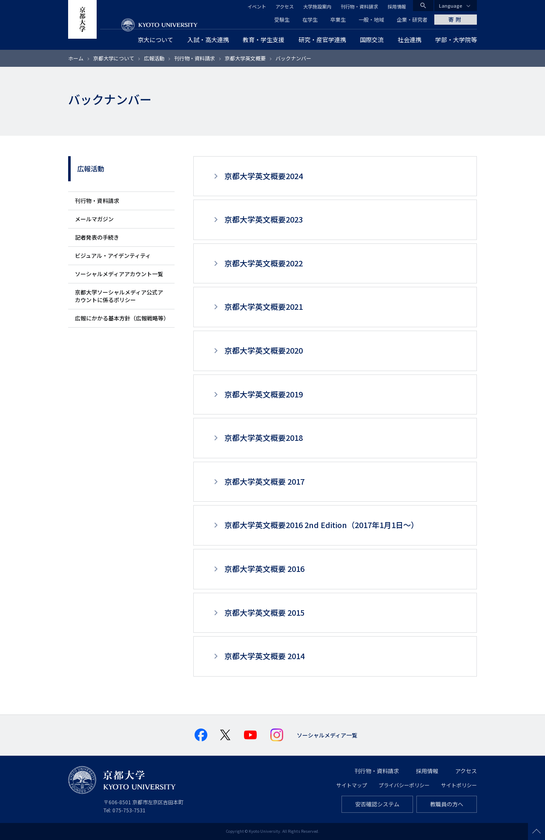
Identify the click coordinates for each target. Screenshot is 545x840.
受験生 (282, 19)
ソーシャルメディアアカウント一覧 (119, 274)
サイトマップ (351, 785)
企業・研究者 (412, 19)
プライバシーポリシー (404, 785)
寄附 (455, 19)
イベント (256, 6)
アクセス (284, 6)
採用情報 (396, 6)
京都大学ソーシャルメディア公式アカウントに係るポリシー (119, 296)
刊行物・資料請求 (359, 6)
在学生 (310, 19)
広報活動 (154, 58)
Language (450, 5)
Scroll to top (536, 831)
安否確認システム (377, 804)
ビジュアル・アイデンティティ (113, 255)
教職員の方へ (446, 804)
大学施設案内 (317, 6)
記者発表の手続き (97, 237)
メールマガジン (94, 219)
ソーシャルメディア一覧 (327, 735)
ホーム (75, 58)
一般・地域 (371, 19)
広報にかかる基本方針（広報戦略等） (122, 318)
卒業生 (338, 19)
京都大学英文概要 (245, 58)
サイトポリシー (459, 785)
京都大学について (113, 58)
